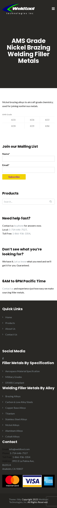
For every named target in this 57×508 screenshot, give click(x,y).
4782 (47, 126)
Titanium (10, 413)
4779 (32, 126)
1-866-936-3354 (21, 233)
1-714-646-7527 (18, 229)
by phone (19, 225)
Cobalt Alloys (12, 436)
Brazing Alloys (13, 396)
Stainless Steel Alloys (16, 419)
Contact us (8, 288)
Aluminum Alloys (14, 430)
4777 (47, 119)
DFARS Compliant (14, 382)
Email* (28, 168)
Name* (28, 157)
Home (8, 317)
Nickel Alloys (12, 425)
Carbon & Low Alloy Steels (19, 402)
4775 (13, 119)
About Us (10, 328)
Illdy (19, 499)
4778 (13, 126)
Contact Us (11, 334)
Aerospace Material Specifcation (22, 371)
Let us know (20, 261)
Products (10, 322)
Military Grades (13, 376)
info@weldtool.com (19, 449)
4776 (32, 119)
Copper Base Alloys (15, 407)
